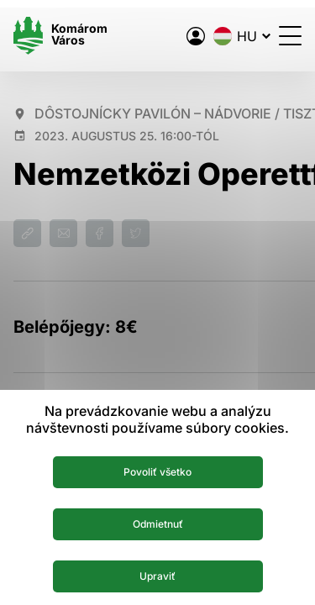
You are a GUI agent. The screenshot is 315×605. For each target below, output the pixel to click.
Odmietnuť (158, 524)
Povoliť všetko (157, 472)
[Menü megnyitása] (290, 35)
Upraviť (157, 576)
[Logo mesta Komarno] (60, 35)
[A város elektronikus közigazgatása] (195, 36)
